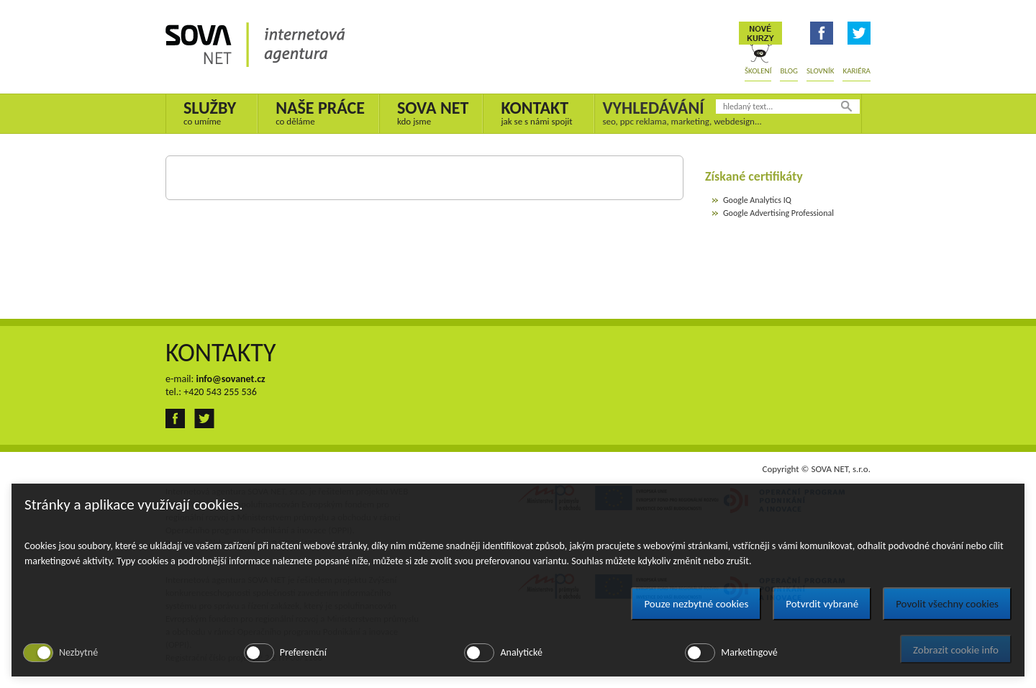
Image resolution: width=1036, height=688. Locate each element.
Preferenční (303, 652)
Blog (789, 71)
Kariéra (856, 71)
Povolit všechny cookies (947, 603)
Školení (758, 71)
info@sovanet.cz (230, 379)
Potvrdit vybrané (822, 603)
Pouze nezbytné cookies (696, 603)
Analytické (521, 652)
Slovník (820, 71)
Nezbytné (78, 652)
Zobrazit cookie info (956, 649)
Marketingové (749, 652)
